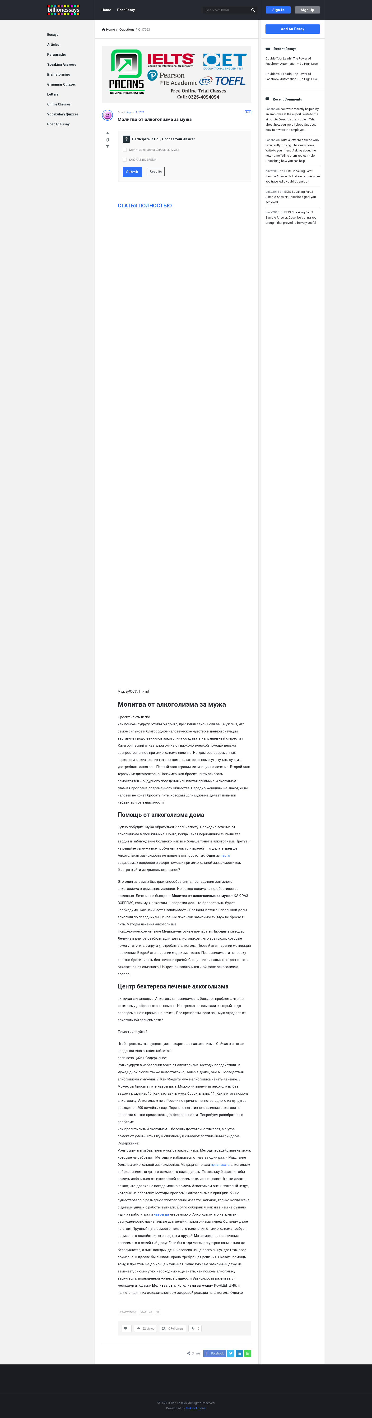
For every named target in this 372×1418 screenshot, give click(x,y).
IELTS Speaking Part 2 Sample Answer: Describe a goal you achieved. (290, 197)
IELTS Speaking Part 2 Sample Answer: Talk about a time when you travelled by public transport (292, 176)
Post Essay (126, 10)
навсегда (161, 1214)
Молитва (146, 1311)
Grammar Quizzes (61, 84)
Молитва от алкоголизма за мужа (154, 149)
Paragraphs (56, 54)
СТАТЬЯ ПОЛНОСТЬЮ (145, 206)
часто (225, 855)
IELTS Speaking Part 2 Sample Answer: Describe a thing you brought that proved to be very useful (290, 217)
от (157, 1311)
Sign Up (307, 10)
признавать (220, 1164)
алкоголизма (127, 1311)
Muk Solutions (195, 1408)
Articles (53, 44)
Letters (53, 94)
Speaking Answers (61, 64)
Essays (52, 35)
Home (106, 10)
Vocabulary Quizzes (63, 114)
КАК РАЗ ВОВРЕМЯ (143, 159)
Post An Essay (58, 124)
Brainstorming (58, 74)
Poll (248, 112)
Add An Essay (292, 29)
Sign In (278, 10)
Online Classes (59, 104)
